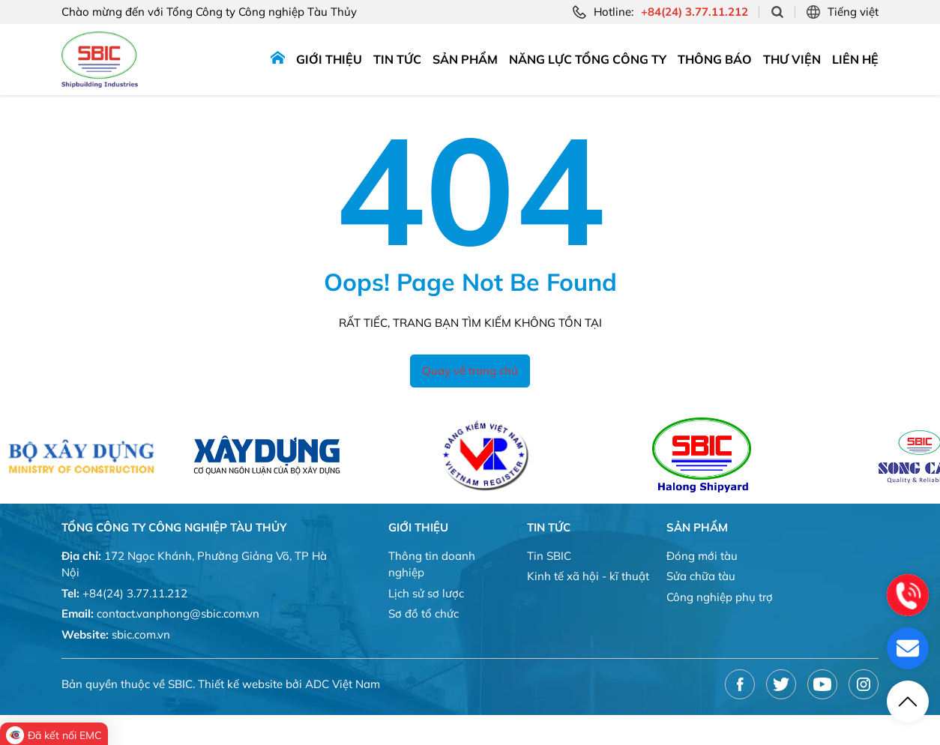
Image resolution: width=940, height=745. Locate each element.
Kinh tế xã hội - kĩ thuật (588, 576)
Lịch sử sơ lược (426, 593)
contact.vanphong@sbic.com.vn (178, 613)
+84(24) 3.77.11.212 (134, 593)
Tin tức (397, 59)
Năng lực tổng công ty (587, 59)
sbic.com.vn (141, 634)
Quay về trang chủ (470, 371)
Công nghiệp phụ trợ (719, 597)
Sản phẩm (465, 59)
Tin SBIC (549, 556)
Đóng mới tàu (702, 556)
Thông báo (715, 59)
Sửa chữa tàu (700, 576)
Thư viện (792, 59)
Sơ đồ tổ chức (423, 613)
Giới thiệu (329, 59)
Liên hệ (855, 59)
